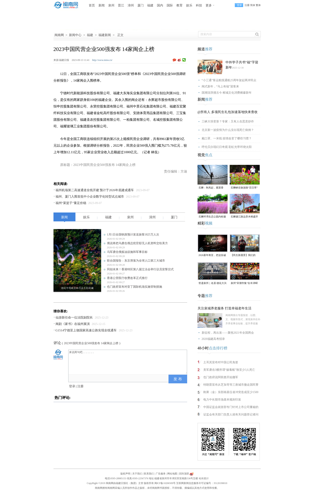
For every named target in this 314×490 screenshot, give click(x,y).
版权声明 (125, 473)
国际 (170, 5)
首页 (92, 5)
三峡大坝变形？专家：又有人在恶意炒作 (228, 121)
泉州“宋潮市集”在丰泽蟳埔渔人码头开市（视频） (244, 283)
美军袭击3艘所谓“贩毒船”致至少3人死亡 (229, 369)
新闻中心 (75, 35)
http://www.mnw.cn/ (102, 60)
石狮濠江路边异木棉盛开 (244, 216)
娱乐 (189, 5)
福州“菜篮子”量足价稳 (71, 203)
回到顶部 (184, 473)
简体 (252, 5)
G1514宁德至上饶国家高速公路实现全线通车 (86, 330)
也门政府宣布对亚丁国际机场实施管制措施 (134, 286)
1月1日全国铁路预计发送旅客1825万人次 (133, 234)
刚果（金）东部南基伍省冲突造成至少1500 (230, 392)
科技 (199, 5)
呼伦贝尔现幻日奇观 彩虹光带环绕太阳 (227, 146)
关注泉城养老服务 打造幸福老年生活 (224, 308)
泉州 (111, 5)
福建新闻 (104, 35)
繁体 (258, 5)
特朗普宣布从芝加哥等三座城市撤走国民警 (230, 384)
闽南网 (59, 35)
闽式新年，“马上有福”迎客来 (220, 86)
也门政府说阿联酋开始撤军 (220, 377)
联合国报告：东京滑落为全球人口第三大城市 (136, 260)
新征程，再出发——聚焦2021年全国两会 (228, 332)
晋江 (121, 5)
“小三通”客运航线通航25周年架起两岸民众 (229, 80)
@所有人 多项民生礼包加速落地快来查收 (228, 112)
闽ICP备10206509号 (165, 483)
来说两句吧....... (128, 362)
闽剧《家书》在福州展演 (73, 324)
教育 (179, 5)
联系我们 (149, 473)
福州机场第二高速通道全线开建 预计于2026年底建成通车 (95, 190)
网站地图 (172, 473)
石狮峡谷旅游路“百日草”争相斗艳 (244, 188)
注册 (247, 5)
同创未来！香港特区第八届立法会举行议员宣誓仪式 (140, 269)
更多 (209, 5)
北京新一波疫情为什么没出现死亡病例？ (228, 130)
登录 (72, 386)
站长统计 (204, 478)
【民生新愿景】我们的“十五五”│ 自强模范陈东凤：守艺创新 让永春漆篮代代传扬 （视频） (245, 255)
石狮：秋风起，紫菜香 (211, 187)
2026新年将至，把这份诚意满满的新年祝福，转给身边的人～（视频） (212, 255)
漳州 (131, 5)
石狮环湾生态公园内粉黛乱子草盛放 (212, 217)
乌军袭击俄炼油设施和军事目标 (127, 251)
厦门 (140, 5)
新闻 (101, 5)
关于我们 (137, 473)
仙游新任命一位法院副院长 (74, 317)
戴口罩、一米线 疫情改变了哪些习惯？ (227, 138)
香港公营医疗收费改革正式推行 (127, 278)
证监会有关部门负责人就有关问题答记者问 (230, 414)
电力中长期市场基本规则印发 (222, 399)
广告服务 (161, 473)
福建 (150, 5)
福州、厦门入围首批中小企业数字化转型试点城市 (90, 196)
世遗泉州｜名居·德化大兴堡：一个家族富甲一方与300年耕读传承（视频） (213, 283)
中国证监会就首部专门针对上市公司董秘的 (230, 407)
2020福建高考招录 (213, 338)
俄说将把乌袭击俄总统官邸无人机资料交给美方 (137, 243)
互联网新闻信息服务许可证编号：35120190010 (201, 483)
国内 (160, 5)
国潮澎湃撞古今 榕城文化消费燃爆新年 (227, 92)
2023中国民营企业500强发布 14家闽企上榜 (91, 343)
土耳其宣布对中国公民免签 (220, 362)
